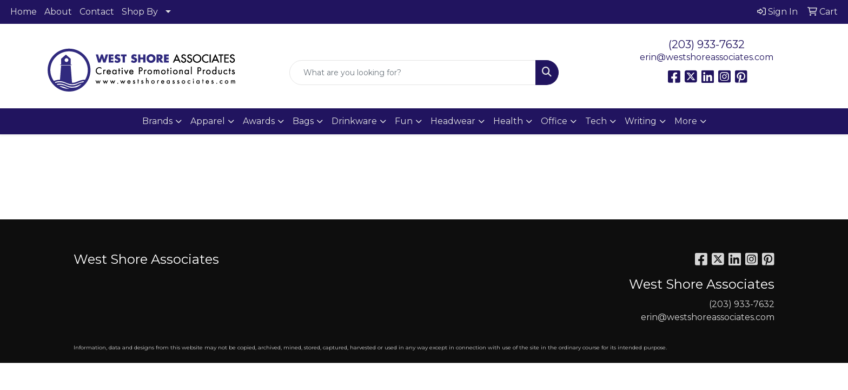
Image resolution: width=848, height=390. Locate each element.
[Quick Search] (412, 72)
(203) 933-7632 (706, 44)
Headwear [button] (452, 121)
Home (23, 11)
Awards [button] (259, 121)
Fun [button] (404, 121)
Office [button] (554, 121)
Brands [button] (157, 121)
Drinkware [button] (354, 121)
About (58, 11)
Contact (97, 11)
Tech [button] (596, 121)
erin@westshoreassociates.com (706, 57)
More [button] (685, 121)
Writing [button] (641, 121)
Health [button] (508, 121)
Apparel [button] (207, 121)
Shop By (140, 11)
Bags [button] (303, 121)
